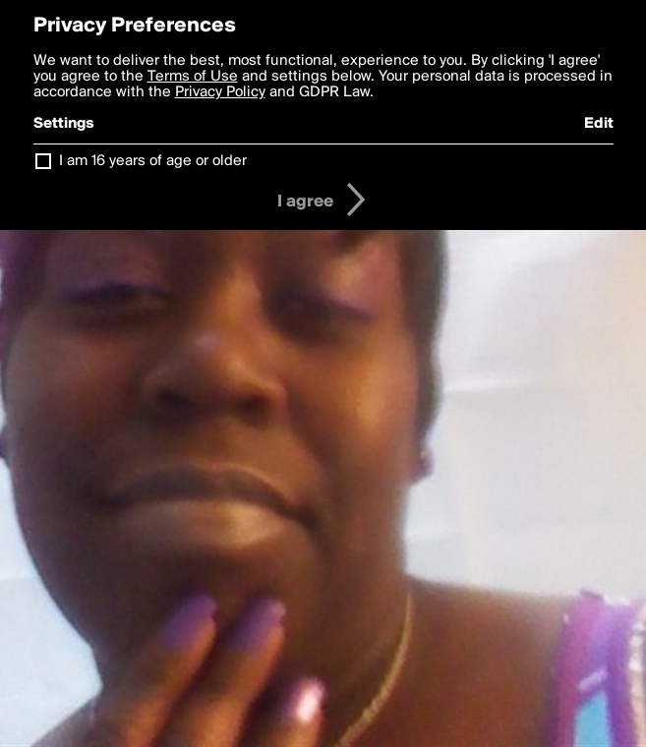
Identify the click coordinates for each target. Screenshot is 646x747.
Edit (599, 124)
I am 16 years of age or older (153, 161)
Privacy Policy (220, 92)
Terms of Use (192, 77)
